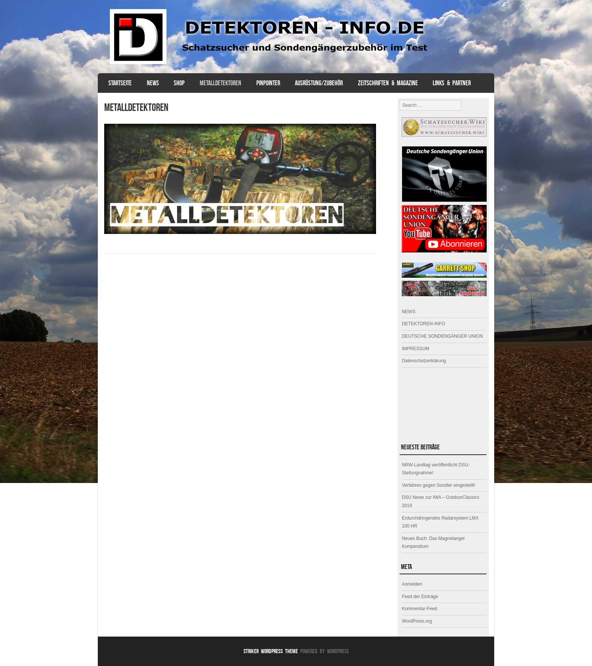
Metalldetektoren (220, 83)
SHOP (179, 83)
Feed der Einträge (420, 596)
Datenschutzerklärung (424, 360)
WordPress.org (417, 621)
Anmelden (412, 584)
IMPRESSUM (415, 348)
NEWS (153, 83)
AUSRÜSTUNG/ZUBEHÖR (319, 83)
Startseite (120, 83)
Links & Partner (452, 83)
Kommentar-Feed (419, 608)
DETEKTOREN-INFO (423, 323)
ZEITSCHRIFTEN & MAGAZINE (388, 83)
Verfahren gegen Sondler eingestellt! (438, 485)
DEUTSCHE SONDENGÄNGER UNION (442, 336)
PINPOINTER (268, 83)
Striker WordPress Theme (271, 651)
